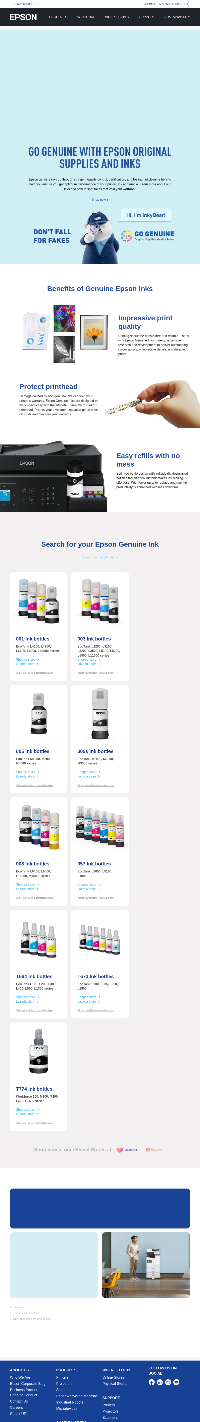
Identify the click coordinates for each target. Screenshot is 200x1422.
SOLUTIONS (86, 17)
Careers (16, 1342)
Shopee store (27, 659)
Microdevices (66, 1343)
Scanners (63, 1324)
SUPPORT (147, 17)
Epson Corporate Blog (28, 1318)
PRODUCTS (58, 17)
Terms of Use (153, 1408)
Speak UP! (18, 1348)
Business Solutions (25, 1370)
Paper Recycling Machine (76, 1331)
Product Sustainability (73, 1377)
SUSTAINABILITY (177, 17)
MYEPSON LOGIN (169, 4)
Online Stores (113, 1312)
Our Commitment (70, 1365)
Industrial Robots (69, 1337)
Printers (62, 1312)
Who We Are (20, 1312)
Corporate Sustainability (75, 1371)
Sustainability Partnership (76, 1383)
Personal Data (176, 1408)
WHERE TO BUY (117, 17)
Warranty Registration (120, 1365)
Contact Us (149, 4)
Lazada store (27, 664)
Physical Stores (115, 1318)
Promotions (133, 1408)
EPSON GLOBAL (23, 4)
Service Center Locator (121, 1358)
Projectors (64, 1318)
